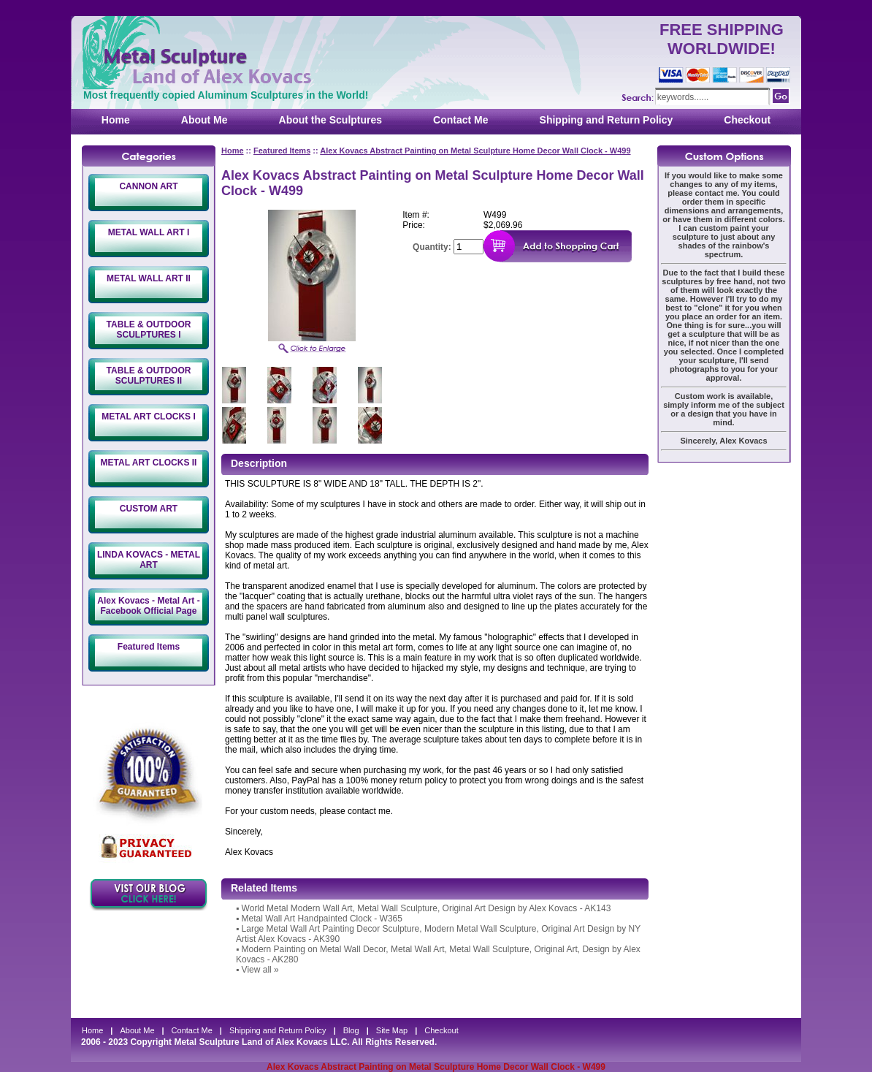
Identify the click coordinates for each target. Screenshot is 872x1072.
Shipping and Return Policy (606, 120)
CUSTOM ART (148, 508)
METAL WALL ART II (149, 278)
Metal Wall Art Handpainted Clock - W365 (322, 918)
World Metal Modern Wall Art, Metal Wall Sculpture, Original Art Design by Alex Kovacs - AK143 (426, 908)
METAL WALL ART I (149, 232)
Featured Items (149, 647)
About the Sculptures (331, 120)
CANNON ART (148, 186)
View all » (260, 970)
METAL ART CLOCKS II (149, 462)
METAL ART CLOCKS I (148, 416)
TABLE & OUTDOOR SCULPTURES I (149, 329)
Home (116, 120)
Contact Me (460, 120)
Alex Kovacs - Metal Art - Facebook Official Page (148, 606)
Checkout (747, 120)
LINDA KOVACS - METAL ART (148, 560)
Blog (351, 1030)
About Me (204, 120)
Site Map (392, 1030)
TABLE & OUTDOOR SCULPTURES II (149, 375)
